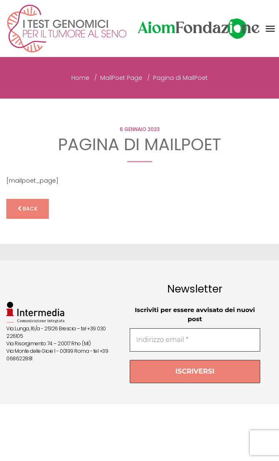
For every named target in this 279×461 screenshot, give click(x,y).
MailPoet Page (121, 78)
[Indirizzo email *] (195, 340)
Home (80, 78)
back (28, 209)
